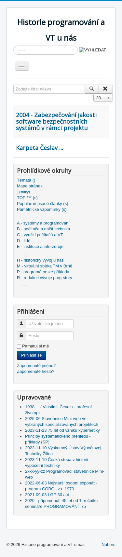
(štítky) (24, 192)
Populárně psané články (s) (42, 203)
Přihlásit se (31, 355)
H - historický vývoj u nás (40, 260)
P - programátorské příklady (43, 271)
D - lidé (23, 240)
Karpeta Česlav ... (39, 148)
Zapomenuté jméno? (36, 365)
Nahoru (108, 544)
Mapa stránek (30, 185)
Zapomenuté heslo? (35, 371)
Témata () (26, 180)
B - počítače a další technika (43, 228)
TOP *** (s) (27, 197)
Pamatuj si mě (35, 346)
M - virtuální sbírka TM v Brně (44, 266)
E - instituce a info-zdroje (40, 246)
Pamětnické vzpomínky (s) (41, 209)
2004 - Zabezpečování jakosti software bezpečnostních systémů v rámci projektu (56, 121)
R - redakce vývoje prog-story (44, 277)
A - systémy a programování (43, 223)
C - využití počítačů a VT (40, 234)
